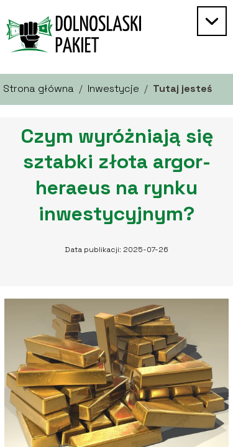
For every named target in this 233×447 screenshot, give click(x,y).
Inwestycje (113, 88)
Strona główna (38, 88)
